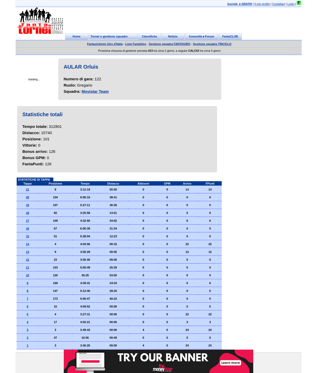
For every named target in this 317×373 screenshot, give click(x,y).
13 (27, 251)
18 (27, 212)
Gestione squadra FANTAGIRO (170, 43)
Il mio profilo (262, 3)
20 (27, 197)
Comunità (195, 36)
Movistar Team (95, 91)
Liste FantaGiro (135, 43)
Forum (209, 36)
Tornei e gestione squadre (109, 36)
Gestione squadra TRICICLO (212, 43)
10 (27, 275)
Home (77, 36)
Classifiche (149, 36)
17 (27, 220)
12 (27, 259)
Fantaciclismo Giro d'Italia (105, 43)
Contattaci (278, 3)
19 (27, 205)
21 (27, 189)
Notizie (172, 36)
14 (27, 244)
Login (290, 3)
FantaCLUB (230, 36)
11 (27, 267)
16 (27, 228)
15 (27, 236)
